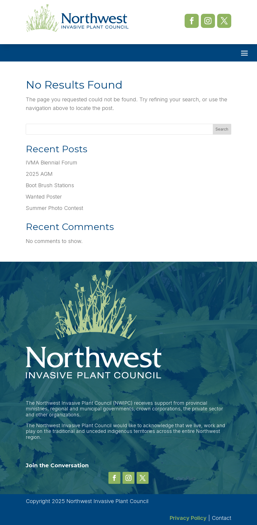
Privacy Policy (188, 518)
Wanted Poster (44, 196)
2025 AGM (39, 174)
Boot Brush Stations (50, 185)
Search (222, 129)
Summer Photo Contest (54, 208)
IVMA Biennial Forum (51, 162)
